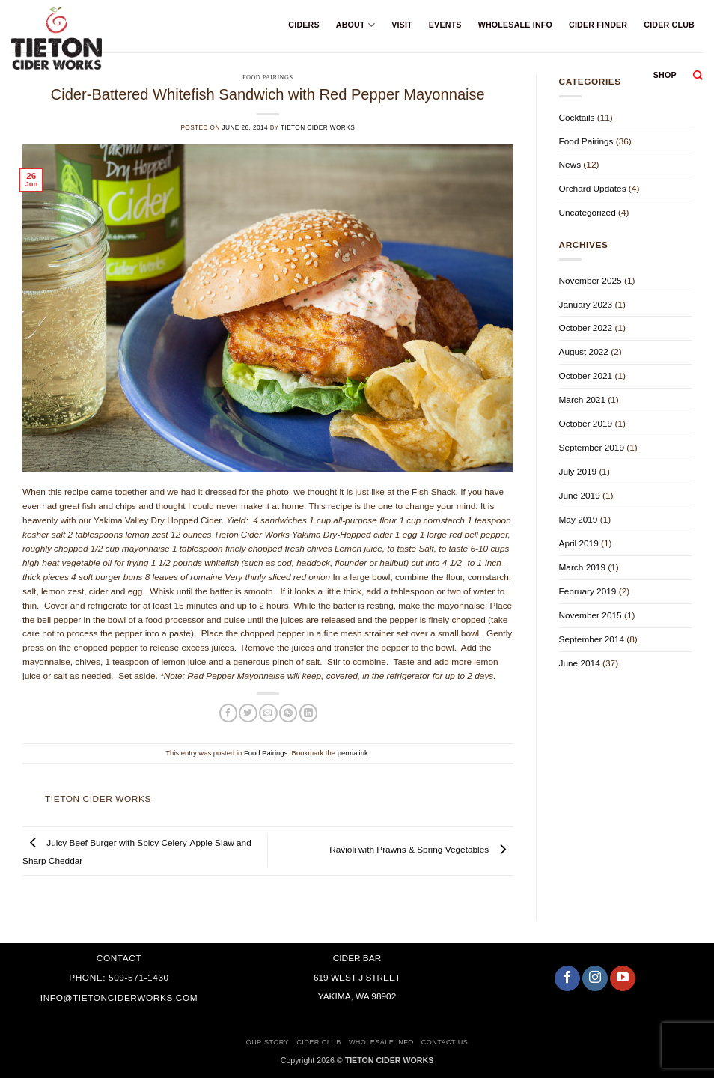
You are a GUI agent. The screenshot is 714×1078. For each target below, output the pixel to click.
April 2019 (579, 543)
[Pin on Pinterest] (288, 713)
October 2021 (586, 376)
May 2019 (578, 519)
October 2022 (586, 328)
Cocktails (577, 117)
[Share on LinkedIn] (308, 713)
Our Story (268, 1042)
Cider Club (669, 24)
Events (445, 24)
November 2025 (590, 280)
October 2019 (586, 423)
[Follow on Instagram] (595, 978)
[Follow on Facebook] (567, 978)
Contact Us (445, 1042)
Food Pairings (265, 753)
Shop (665, 74)
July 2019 (578, 471)
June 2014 (579, 663)
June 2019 (579, 495)
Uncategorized (587, 212)
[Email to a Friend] (268, 713)
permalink (353, 753)
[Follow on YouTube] (622, 978)
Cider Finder (598, 24)
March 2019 (582, 567)
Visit (401, 24)
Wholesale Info (515, 24)
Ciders (303, 24)
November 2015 (590, 615)
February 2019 (588, 591)
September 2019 (591, 447)
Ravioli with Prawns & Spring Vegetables (421, 850)
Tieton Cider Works (318, 127)
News (570, 164)
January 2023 (586, 304)
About (355, 25)
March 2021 (582, 400)
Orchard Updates (592, 188)
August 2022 (583, 352)
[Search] (698, 75)
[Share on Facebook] (228, 713)
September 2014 (591, 639)
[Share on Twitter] (248, 713)
